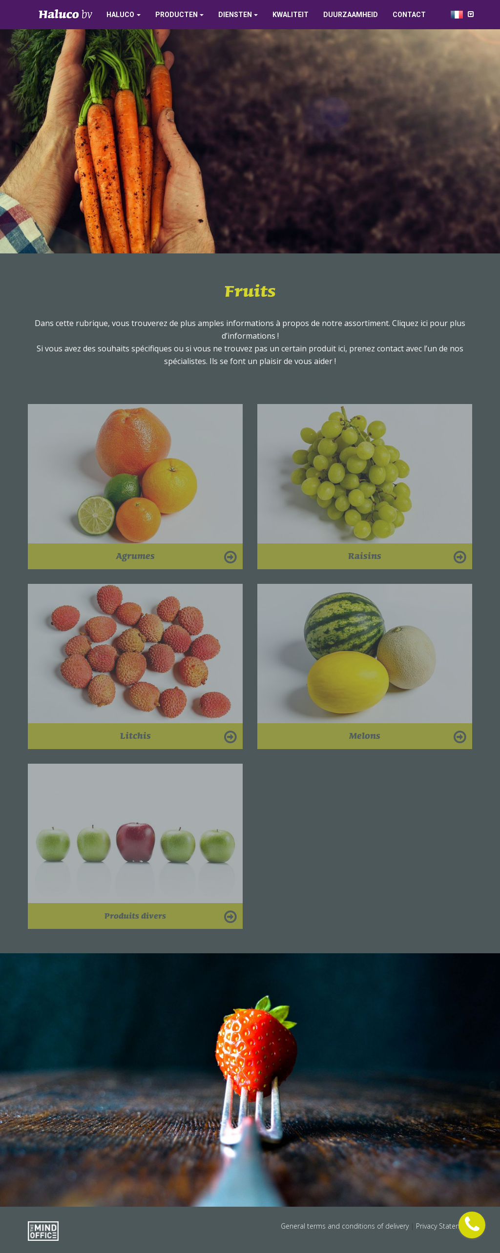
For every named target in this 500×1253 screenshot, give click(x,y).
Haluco (120, 15)
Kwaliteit (290, 15)
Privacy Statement (444, 1226)
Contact (409, 15)
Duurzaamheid (350, 15)
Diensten (235, 15)
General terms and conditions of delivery (346, 1226)
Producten (176, 15)
